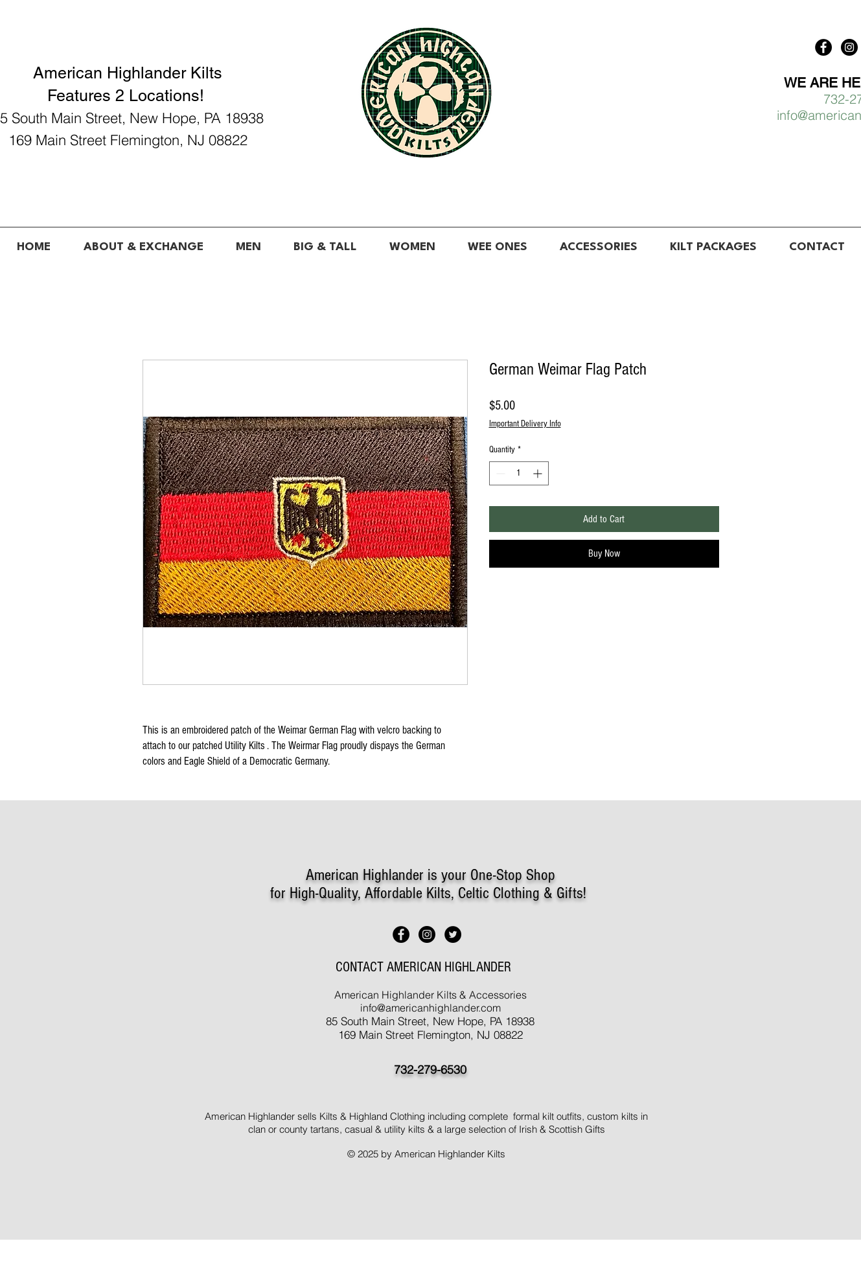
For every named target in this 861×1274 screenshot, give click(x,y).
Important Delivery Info (525, 424)
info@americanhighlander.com (430, 1007)
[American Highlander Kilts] (823, 47)
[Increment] (539, 473)
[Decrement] (499, 473)
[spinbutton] (519, 473)
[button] (248, 242)
